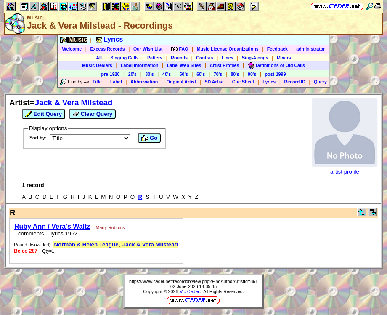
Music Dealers (97, 65)
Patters (154, 57)
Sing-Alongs (255, 57)
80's (235, 74)
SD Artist (213, 81)
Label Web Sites (184, 65)
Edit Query (43, 114)
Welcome (72, 48)
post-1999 (275, 74)
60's (200, 74)
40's (166, 74)
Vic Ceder (189, 291)
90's (252, 74)
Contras (204, 57)
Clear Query (92, 114)
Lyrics (269, 81)
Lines (227, 57)
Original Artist (181, 81)
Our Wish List (147, 48)
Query (320, 81)
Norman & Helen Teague (86, 244)
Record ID (294, 81)
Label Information (139, 65)
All (99, 57)
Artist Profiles (224, 65)
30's (149, 74)
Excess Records (107, 48)
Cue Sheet (243, 81)
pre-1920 (110, 74)
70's (218, 74)
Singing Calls (124, 57)
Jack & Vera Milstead (74, 102)
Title (97, 81)
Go (149, 138)
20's (132, 74)
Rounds (179, 57)
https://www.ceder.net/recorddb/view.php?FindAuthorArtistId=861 (193, 281)
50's (184, 74)
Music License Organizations (228, 48)
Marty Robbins (110, 227)
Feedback (277, 48)
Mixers (284, 57)
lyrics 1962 (62, 233)
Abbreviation (144, 81)
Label (116, 81)
